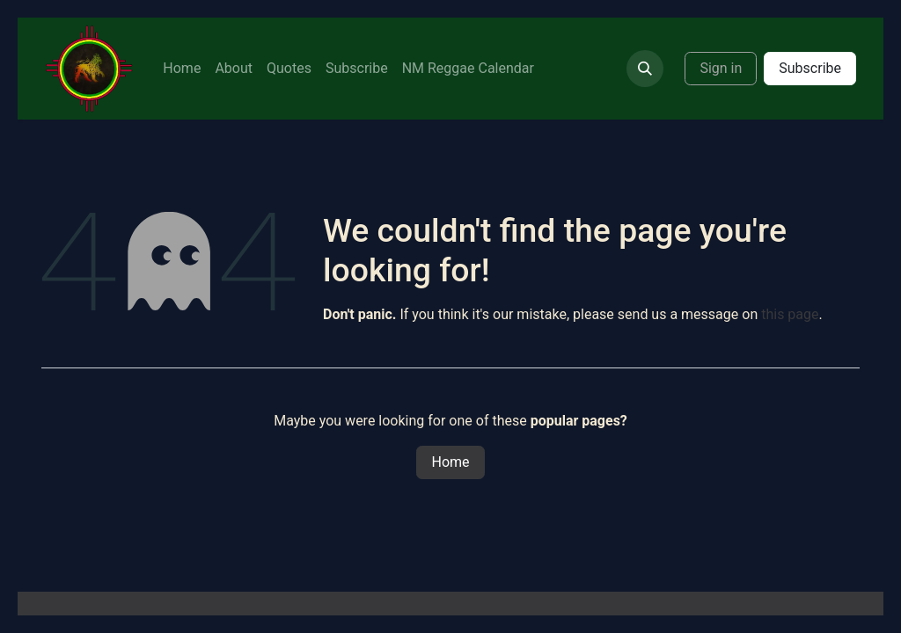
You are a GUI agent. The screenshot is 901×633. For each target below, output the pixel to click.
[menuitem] (182, 68)
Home (450, 462)
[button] (644, 68)
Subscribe (810, 68)
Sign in (721, 68)
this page (789, 314)
